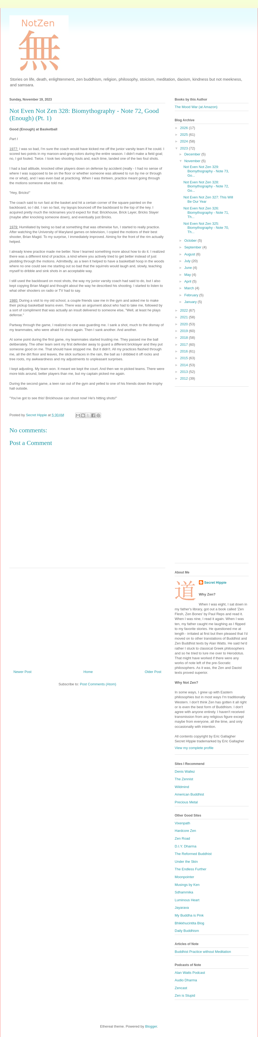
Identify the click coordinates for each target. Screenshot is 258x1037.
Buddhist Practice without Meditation (203, 952)
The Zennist (184, 779)
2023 (184, 148)
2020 (184, 324)
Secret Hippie (215, 582)
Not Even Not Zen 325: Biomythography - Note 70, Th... (206, 228)
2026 (184, 128)
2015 (184, 358)
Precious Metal (186, 802)
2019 (184, 331)
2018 (184, 338)
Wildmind (182, 787)
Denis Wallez (185, 771)
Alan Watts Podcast (190, 973)
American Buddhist (189, 794)
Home (88, 672)
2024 (184, 141)
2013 (184, 372)
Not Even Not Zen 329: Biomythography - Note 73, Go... (206, 171)
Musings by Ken (187, 885)
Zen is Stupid (185, 995)
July (188, 261)
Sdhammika (184, 892)
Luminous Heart (187, 900)
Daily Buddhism (187, 931)
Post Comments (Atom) (98, 684)
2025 (184, 135)
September (193, 247)
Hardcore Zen (185, 831)
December (193, 154)
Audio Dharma (186, 980)
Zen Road (182, 838)
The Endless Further (190, 869)
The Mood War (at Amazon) (196, 107)
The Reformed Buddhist (193, 854)
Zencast (181, 988)
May (188, 275)
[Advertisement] (87, 616)
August (190, 254)
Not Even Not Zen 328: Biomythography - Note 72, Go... (206, 186)
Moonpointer (184, 877)
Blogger (151, 1026)
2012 (184, 378)
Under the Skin (186, 862)
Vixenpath (182, 823)
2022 (184, 310)
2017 (184, 345)
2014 (184, 365)
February (191, 295)
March (189, 288)
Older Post (153, 672)
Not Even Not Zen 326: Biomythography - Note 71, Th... (206, 212)
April (188, 281)
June (188, 268)
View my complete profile (194, 748)
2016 (184, 351)
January (191, 302)
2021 (184, 317)
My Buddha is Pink (189, 915)
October (191, 240)
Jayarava (182, 908)
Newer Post (22, 672)
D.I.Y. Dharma (185, 846)
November (193, 161)
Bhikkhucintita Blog (189, 923)
